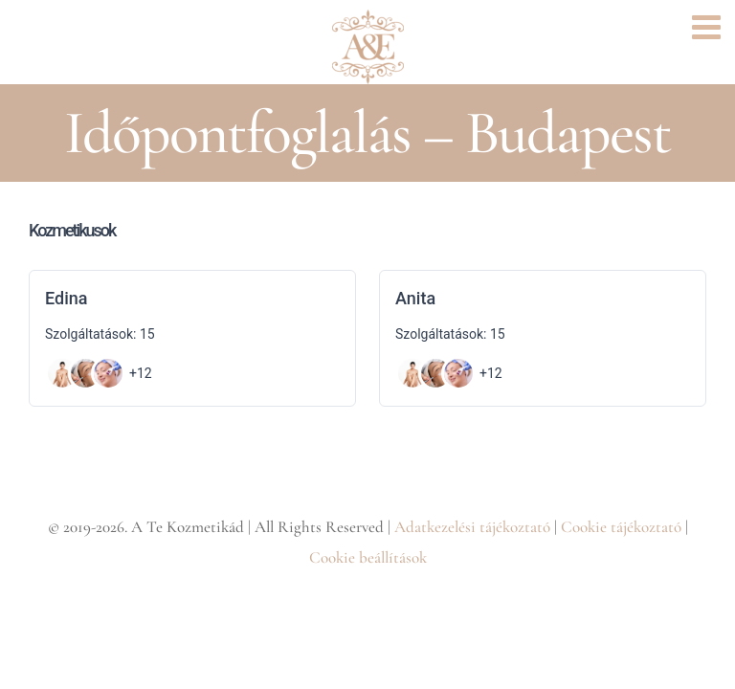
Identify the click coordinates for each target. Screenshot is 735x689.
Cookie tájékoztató (621, 527)
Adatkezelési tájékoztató (472, 527)
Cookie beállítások (368, 557)
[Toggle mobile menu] (708, 26)
